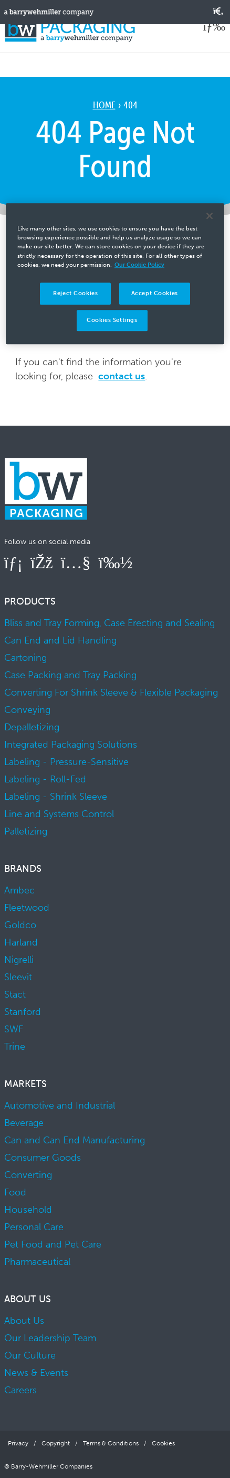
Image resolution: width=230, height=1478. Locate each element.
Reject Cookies (75, 293)
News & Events (36, 1373)
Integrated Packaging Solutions (70, 744)
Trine (14, 1046)
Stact (15, 994)
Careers (20, 1390)
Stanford (22, 1012)
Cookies (163, 1443)
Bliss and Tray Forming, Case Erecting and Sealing (109, 623)
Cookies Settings (112, 320)
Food (15, 1192)
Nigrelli (19, 960)
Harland (21, 942)
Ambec (19, 890)
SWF (13, 1029)
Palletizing (25, 831)
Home (104, 104)
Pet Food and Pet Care (52, 1244)
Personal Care (34, 1227)
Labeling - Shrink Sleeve (55, 796)
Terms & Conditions (111, 1443)
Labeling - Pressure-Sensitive (66, 762)
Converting (28, 1175)
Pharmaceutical (37, 1262)
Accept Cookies (154, 293)
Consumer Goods (42, 1157)
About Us (24, 1320)
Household (28, 1209)
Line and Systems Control (59, 814)
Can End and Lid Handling (60, 640)
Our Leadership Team (50, 1338)
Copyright (55, 1443)
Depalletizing (31, 727)
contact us (121, 376)
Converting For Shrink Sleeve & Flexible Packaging (111, 692)
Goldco (20, 925)
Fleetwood (26, 907)
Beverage (24, 1123)
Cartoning (25, 657)
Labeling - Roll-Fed (45, 779)
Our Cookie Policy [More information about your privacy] (139, 264)
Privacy (18, 1443)
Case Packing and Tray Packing (70, 675)
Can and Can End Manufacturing (74, 1140)
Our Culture (30, 1355)
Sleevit (18, 977)
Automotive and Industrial (59, 1105)
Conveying (27, 710)
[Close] (209, 216)
